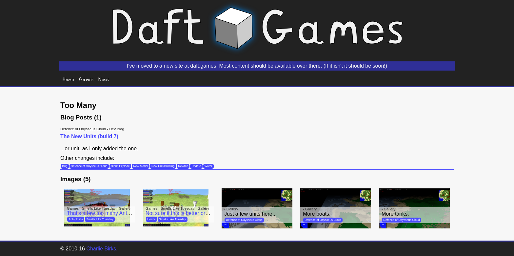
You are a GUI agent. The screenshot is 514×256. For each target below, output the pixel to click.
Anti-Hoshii (76, 219)
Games (86, 79)
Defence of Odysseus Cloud (89, 166)
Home (68, 79)
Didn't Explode (120, 166)
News (103, 79)
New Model (140, 166)
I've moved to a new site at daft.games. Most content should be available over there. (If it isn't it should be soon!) (257, 66)
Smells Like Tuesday (99, 219)
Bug (64, 166)
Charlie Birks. (101, 248)
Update (196, 166)
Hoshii (151, 219)
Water (208, 166)
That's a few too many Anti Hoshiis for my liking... (124, 213)
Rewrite (183, 166)
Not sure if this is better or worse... (185, 213)
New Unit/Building (163, 166)
